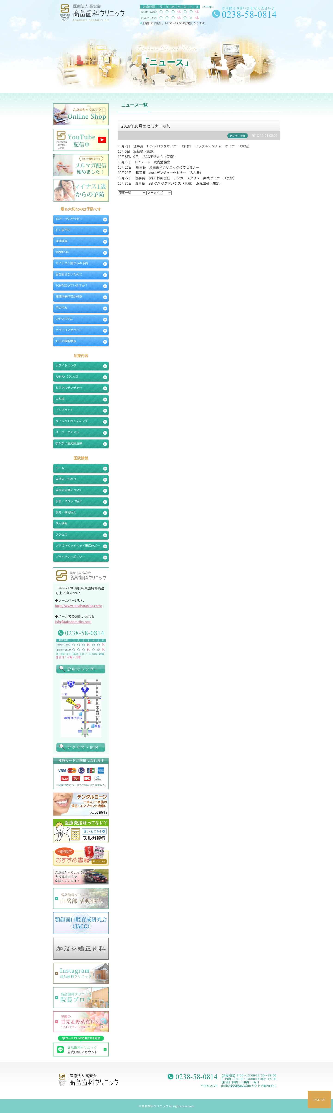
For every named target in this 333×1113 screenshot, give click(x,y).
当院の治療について (69, 490)
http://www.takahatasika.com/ (78, 605)
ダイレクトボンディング (72, 421)
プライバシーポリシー (70, 556)
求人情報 (61, 523)
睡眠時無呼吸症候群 (69, 296)
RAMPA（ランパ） (68, 376)
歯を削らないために (69, 274)
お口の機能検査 (66, 341)
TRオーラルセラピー (69, 218)
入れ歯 (60, 398)
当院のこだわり (66, 479)
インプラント (64, 410)
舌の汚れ (61, 307)
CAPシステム (64, 318)
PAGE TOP (319, 1099)
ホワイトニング (66, 365)
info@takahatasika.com (73, 621)
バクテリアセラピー (69, 330)
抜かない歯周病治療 (69, 443)
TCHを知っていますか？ (72, 285)
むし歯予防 (63, 230)
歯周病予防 (62, 252)
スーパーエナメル (67, 432)
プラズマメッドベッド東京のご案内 (79, 545)
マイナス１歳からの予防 (72, 263)
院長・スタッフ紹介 (69, 501)
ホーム (60, 467)
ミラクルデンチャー (69, 387)
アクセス (61, 534)
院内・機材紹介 (66, 512)
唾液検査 (61, 241)
